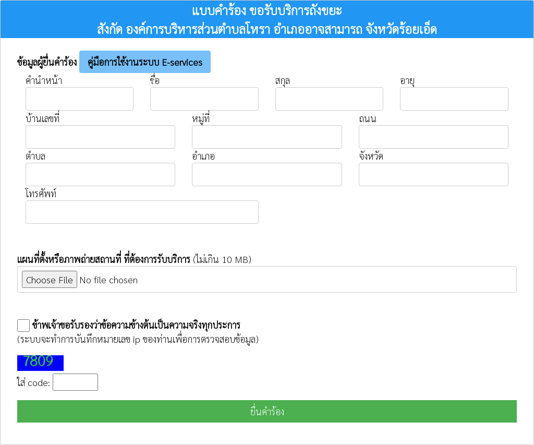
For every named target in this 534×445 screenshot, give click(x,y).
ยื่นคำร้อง (267, 411)
